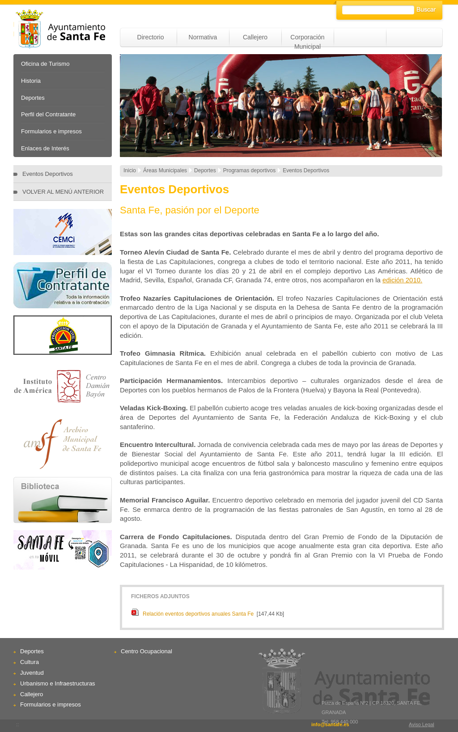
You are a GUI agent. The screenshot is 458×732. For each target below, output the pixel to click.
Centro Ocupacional (146, 651)
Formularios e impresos (51, 131)
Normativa (203, 37)
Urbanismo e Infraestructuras (57, 683)
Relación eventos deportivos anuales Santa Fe (198, 614)
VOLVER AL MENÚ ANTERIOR (63, 191)
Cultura (29, 662)
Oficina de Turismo (45, 63)
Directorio (150, 37)
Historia (31, 80)
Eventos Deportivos (47, 173)
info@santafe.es (330, 724)
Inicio (129, 170)
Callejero (255, 37)
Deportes (33, 97)
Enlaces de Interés (45, 148)
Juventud (32, 672)
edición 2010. (402, 280)
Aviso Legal (421, 724)
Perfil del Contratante (48, 114)
